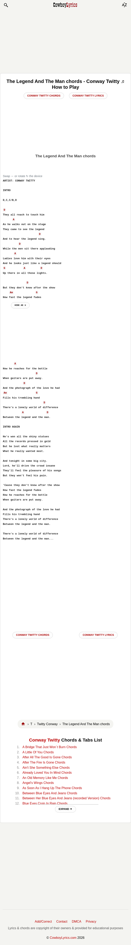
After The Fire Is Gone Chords (43, 762)
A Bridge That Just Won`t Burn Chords (49, 747)
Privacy (91, 921)
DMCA (76, 921)
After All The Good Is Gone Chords (47, 757)
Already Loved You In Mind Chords (47, 772)
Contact (61, 921)
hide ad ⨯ (20, 305)
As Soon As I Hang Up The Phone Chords (52, 788)
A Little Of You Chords (38, 752)
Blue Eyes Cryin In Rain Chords (44, 803)
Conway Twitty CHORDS (32, 634)
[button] (6, 5)
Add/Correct (43, 921)
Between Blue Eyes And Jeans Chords (49, 793)
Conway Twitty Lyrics (88, 95)
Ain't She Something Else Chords (46, 767)
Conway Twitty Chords (43, 95)
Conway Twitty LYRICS (98, 634)
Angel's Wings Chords (38, 783)
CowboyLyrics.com (63, 937)
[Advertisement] (65, 40)
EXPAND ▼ (65, 808)
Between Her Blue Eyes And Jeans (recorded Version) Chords (66, 798)
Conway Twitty (44, 740)
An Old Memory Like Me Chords (45, 778)
